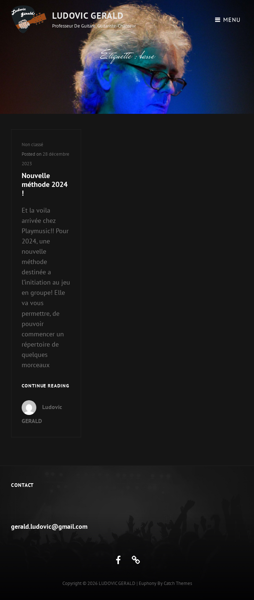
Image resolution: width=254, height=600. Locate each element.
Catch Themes (178, 583)
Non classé (32, 144)
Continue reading (45, 386)
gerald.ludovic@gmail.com (49, 526)
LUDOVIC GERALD (88, 15)
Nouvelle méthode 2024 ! (45, 184)
